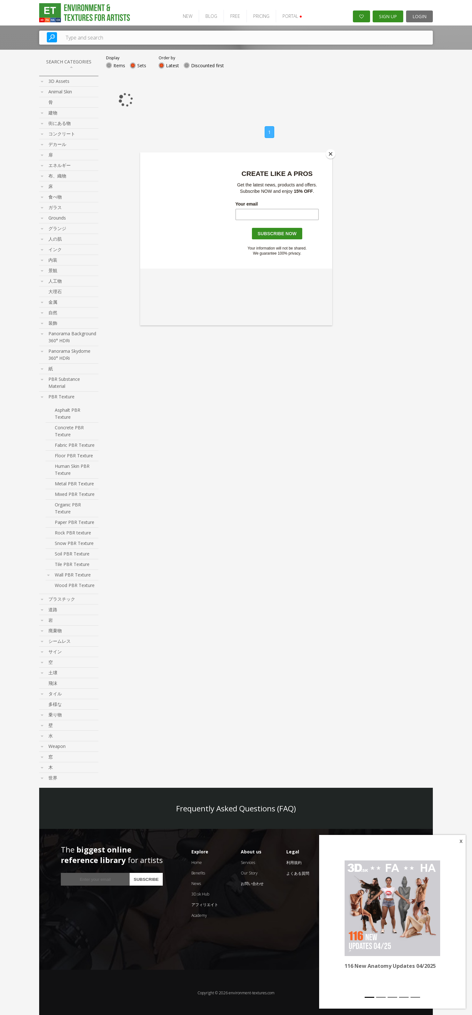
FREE (232, 15)
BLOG (208, 15)
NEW (185, 15)
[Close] (330, 154)
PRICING (258, 15)
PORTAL (289, 15)
